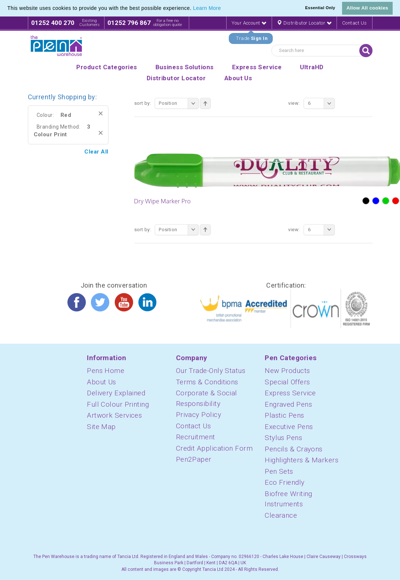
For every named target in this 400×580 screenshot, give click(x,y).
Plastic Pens (284, 415)
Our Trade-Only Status (210, 370)
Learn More (207, 8)
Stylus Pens (283, 437)
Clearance (281, 515)
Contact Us (354, 23)
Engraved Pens (288, 404)
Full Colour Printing (118, 404)
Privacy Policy (198, 414)
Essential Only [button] (320, 7)
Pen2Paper (194, 459)
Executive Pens (289, 426)
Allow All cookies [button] (367, 8)
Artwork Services (114, 415)
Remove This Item (101, 113)
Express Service (290, 393)
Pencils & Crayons (294, 449)
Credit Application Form (214, 448)
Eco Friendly (284, 482)
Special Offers (287, 382)
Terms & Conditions (207, 382)
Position (179, 103)
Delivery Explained (116, 393)
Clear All (96, 151)
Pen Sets (279, 471)
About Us (101, 382)
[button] (224, 9)
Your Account (249, 23)
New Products (287, 370)
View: (294, 103)
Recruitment (195, 437)
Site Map (101, 426)
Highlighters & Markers (301, 460)
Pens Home (105, 370)
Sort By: (142, 103)
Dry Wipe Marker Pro (162, 201)
